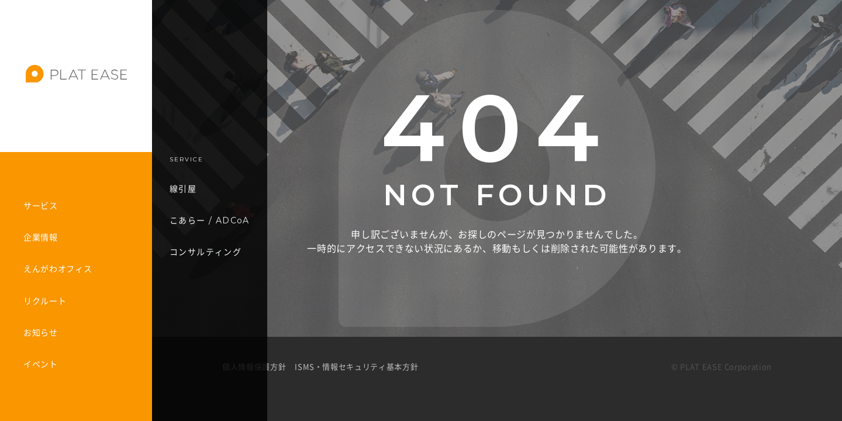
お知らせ (40, 332)
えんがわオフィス (57, 269)
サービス (40, 206)
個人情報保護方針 (254, 367)
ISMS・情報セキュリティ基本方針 (356, 367)
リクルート (44, 301)
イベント (40, 364)
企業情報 (40, 237)
